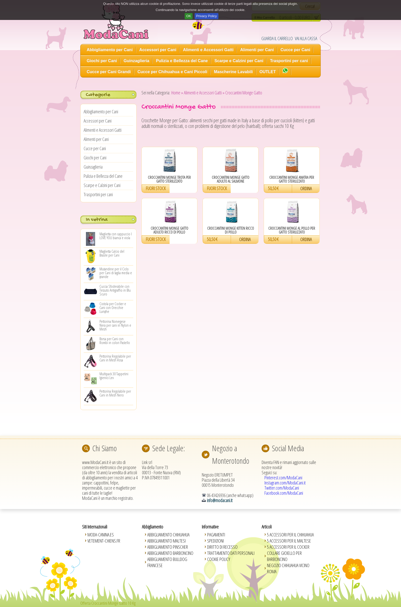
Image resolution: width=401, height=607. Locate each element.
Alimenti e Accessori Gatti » (204, 93)
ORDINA (306, 188)
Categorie (98, 95)
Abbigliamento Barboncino (170, 553)
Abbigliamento (152, 527)
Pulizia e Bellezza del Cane (182, 61)
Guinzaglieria (136, 61)
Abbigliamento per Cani (110, 50)
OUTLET (268, 72)
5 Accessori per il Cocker (288, 547)
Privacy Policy (206, 16)
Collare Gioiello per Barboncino (284, 556)
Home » (177, 93)
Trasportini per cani (289, 61)
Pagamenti (216, 535)
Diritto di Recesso (222, 547)
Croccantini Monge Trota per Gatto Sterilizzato (169, 179)
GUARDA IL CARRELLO (277, 38)
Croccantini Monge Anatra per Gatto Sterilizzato (291, 179)
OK (188, 16)
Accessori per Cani (157, 50)
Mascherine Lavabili (233, 72)
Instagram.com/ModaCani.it (285, 483)
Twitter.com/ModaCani (281, 488)
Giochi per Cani (102, 61)
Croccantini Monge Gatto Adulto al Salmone (230, 179)
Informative (210, 527)
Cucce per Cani (295, 50)
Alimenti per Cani (257, 50)
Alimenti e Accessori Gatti (208, 50)
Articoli (267, 527)
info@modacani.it (219, 500)
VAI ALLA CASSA (306, 38)
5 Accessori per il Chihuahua (290, 535)
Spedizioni (215, 541)
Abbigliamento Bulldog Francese (167, 562)
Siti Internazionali (94, 527)
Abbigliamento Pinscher (167, 547)
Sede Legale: (168, 448)
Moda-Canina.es (100, 535)
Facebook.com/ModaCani (283, 493)
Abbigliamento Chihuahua (168, 535)
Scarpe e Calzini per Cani (238, 61)
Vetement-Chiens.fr (103, 541)
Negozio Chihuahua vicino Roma (288, 568)
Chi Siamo (104, 448)
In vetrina (97, 219)
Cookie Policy (218, 559)
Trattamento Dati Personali (230, 553)
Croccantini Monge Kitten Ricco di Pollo (230, 230)
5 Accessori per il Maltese (289, 541)
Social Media (288, 448)
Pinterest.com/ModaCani (283, 477)
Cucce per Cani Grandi (109, 72)
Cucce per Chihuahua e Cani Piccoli (172, 72)
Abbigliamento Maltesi (166, 541)
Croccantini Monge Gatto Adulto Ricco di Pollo (169, 230)
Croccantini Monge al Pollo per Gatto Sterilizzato (291, 230)
